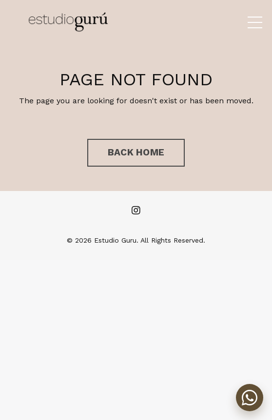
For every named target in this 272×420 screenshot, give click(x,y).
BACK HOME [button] (136, 152)
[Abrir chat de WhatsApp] (249, 397)
